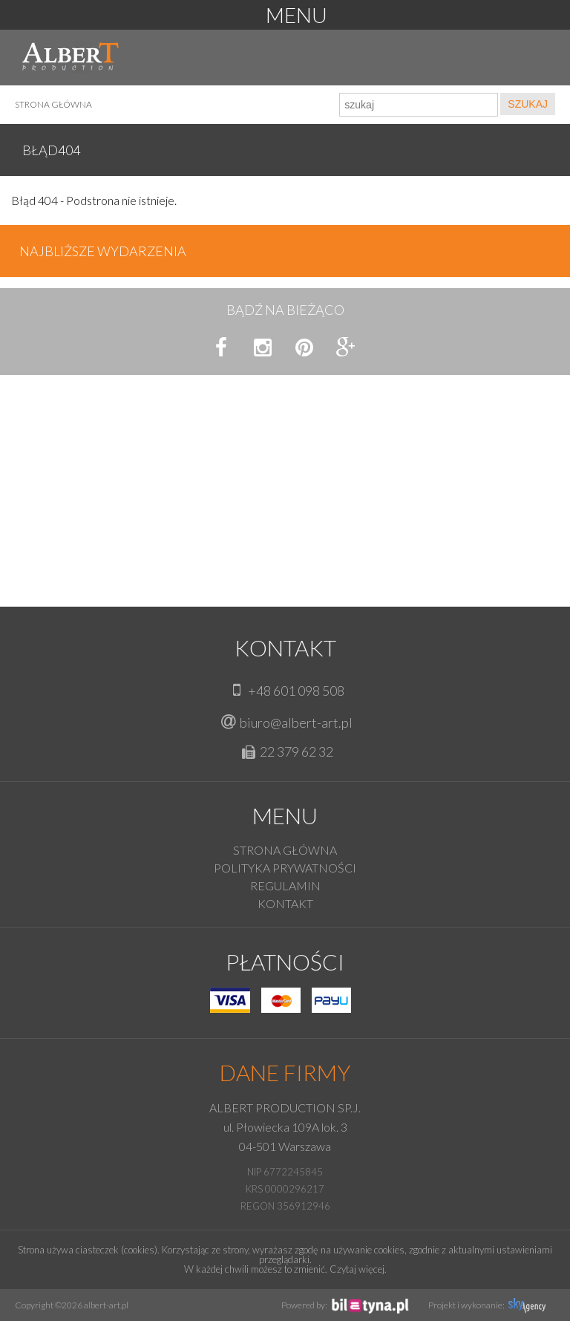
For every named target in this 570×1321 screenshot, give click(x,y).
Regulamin (285, 885)
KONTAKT (285, 903)
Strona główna (53, 104)
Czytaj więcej (357, 1269)
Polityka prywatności (285, 868)
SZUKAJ (528, 104)
